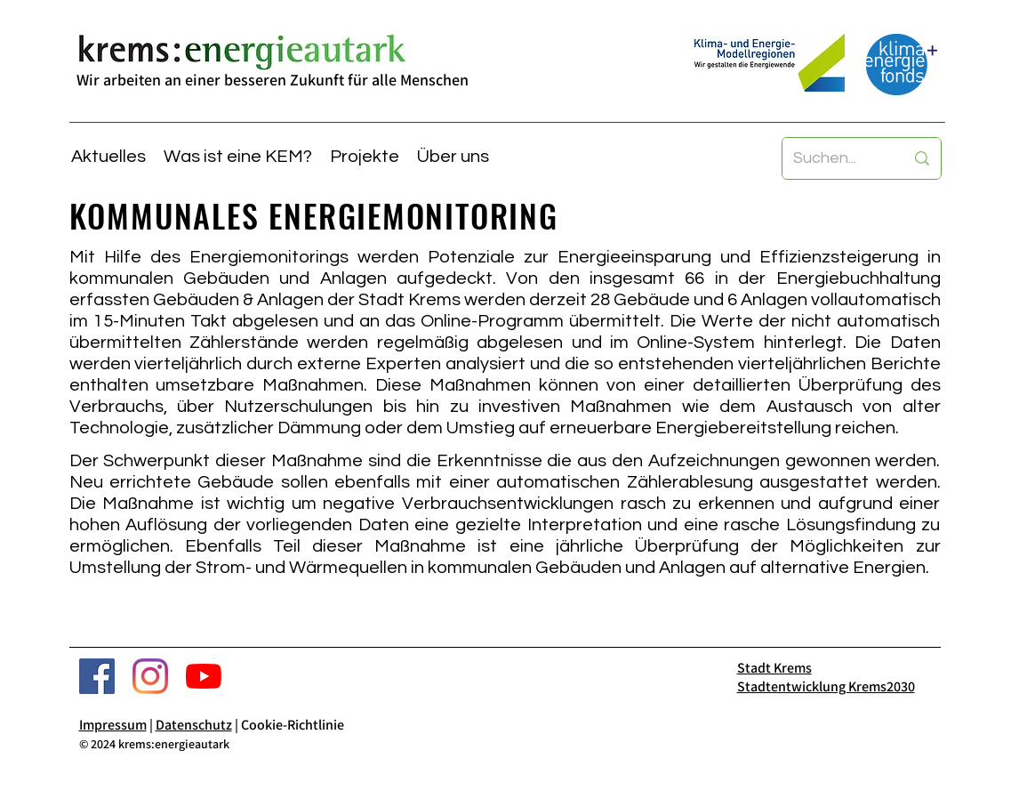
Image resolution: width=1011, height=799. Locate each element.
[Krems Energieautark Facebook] (97, 676)
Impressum (113, 724)
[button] (238, 156)
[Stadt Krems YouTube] (203, 676)
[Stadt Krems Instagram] (150, 676)
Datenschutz (194, 724)
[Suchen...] (836, 158)
